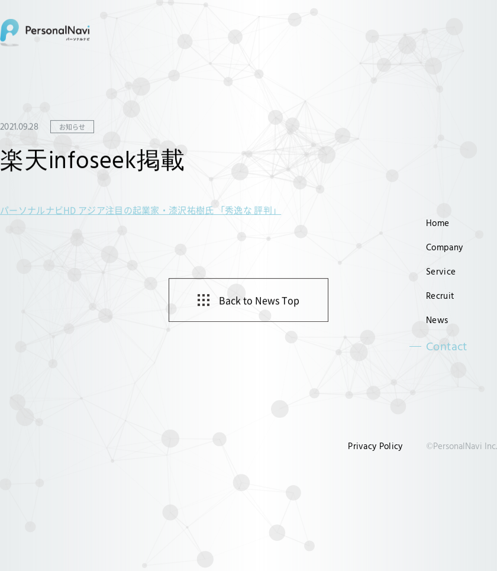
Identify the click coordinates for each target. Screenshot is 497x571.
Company (444, 247)
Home (437, 223)
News (437, 320)
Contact (446, 346)
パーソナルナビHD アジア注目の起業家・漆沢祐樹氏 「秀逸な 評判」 (140, 210)
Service (441, 271)
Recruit (440, 295)
